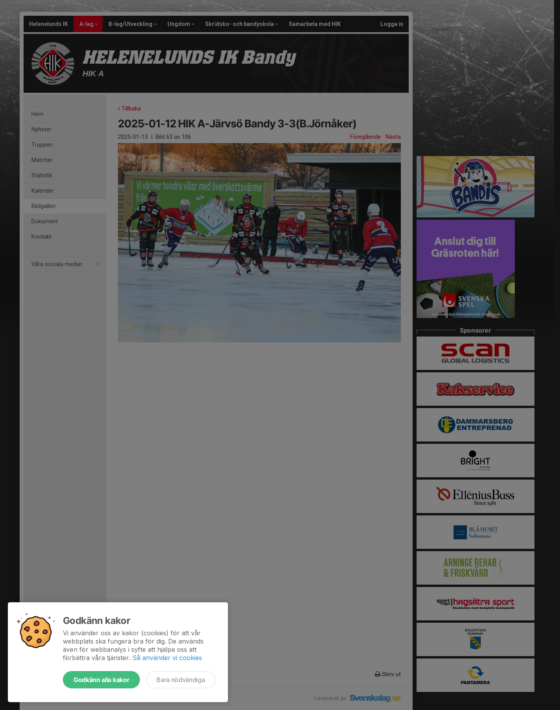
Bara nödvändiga (180, 680)
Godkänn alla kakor (101, 680)
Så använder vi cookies (167, 658)
